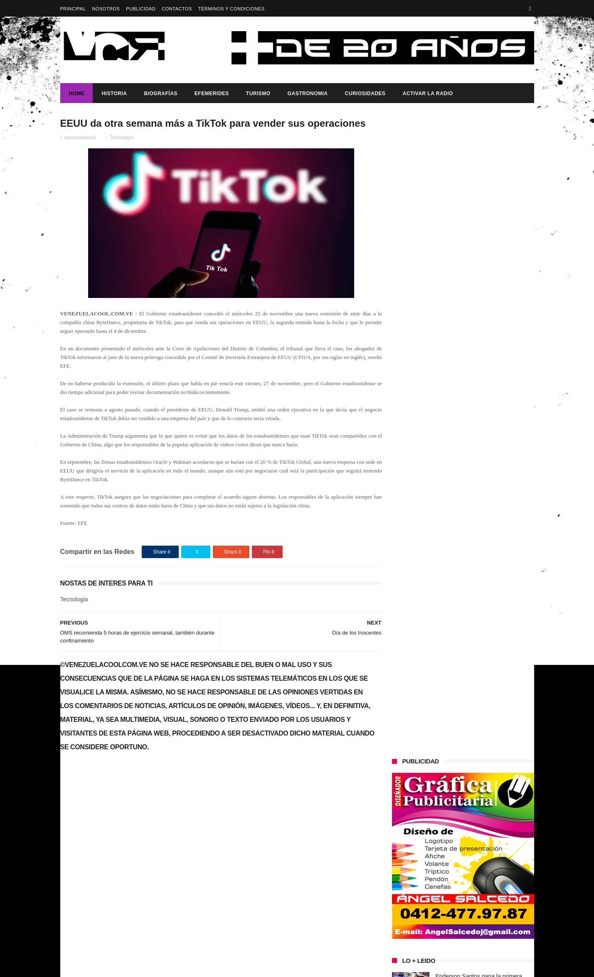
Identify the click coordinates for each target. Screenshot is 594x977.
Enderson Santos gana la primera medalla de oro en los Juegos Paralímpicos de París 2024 (479, 346)
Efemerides (211, 93)
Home (76, 93)
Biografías (160, 93)
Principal (73, 8)
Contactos (177, 8)
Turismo (258, 93)
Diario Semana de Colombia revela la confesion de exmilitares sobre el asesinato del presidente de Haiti (484, 384)
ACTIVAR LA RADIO (427, 93)
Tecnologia (121, 137)
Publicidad (140, 8)
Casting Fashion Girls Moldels (474, 413)
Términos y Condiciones (231, 8)
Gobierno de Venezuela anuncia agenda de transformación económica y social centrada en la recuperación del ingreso (132, 828)
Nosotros (106, 8)
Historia (114, 93)
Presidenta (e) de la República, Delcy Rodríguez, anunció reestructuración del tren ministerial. (484, 525)
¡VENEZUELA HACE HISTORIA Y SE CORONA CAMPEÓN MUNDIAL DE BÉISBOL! (484, 601)
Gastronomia (307, 93)
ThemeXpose (207, 966)
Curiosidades (365, 93)
